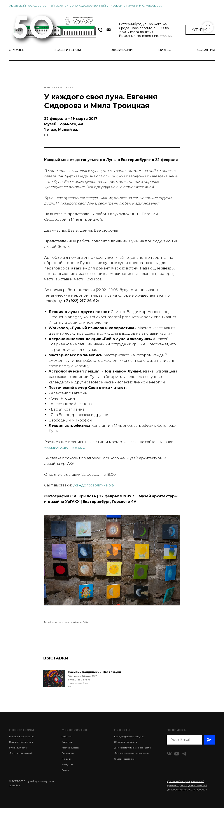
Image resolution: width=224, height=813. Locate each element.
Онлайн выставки (124, 763)
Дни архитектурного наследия (131, 758)
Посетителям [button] (68, 50)
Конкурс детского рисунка (129, 741)
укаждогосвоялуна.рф (64, 450)
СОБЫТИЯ (206, 50)
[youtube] (176, 758)
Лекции (66, 763)
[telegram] (184, 758)
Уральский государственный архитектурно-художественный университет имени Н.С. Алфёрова (85, 5)
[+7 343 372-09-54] (100, 30)
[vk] (169, 758)
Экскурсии (121, 50)
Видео (165, 50)
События (67, 741)
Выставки (67, 747)
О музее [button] (17, 50)
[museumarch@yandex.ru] (108, 30)
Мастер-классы (70, 752)
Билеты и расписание (21, 741)
